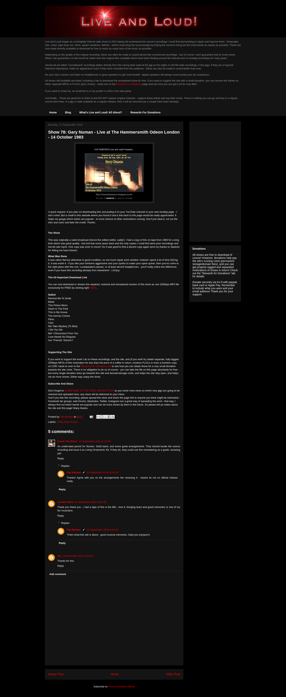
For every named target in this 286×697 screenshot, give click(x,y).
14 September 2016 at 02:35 (90, 502)
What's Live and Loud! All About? (100, 112)
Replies (65, 465)
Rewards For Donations (145, 112)
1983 (60, 421)
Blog (68, 112)
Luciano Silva (65, 502)
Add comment (57, 574)
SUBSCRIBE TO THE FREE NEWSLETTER (89, 390)
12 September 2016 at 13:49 (94, 441)
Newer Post (56, 674)
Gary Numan (71, 421)
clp (59, 555)
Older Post (173, 674)
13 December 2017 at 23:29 (77, 555)
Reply (60, 458)
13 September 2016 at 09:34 (102, 472)
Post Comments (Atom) (122, 686)
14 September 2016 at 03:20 (102, 529)
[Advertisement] (215, 180)
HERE (93, 287)
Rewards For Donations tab (96, 366)
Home (53, 112)
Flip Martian (74, 472)
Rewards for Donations (129, 84)
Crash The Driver (67, 441)
